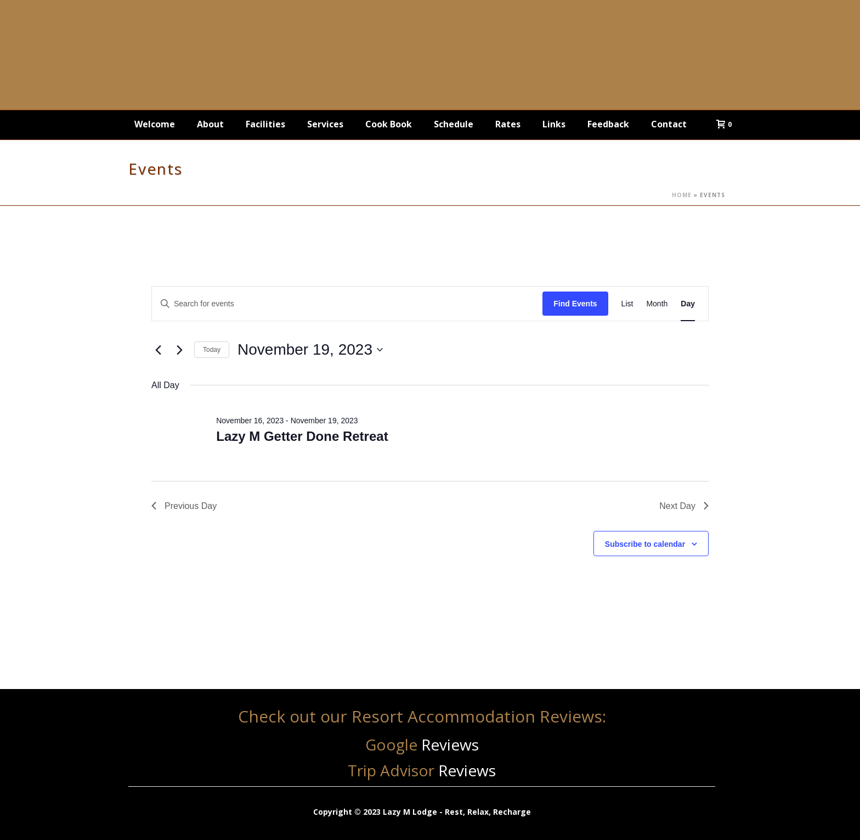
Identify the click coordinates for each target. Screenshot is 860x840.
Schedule (453, 124)
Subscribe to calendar (645, 544)
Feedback (608, 124)
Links (553, 124)
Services (325, 124)
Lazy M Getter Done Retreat (302, 436)
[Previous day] (158, 349)
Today (211, 350)
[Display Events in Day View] (688, 304)
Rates (507, 124)
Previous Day (184, 506)
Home (682, 195)
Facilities (265, 124)
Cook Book (388, 124)
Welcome (154, 124)
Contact (669, 124)
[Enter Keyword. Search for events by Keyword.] (347, 304)
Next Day (684, 506)
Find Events (575, 303)
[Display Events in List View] (627, 304)
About (210, 124)
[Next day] (179, 349)
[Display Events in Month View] (656, 304)
